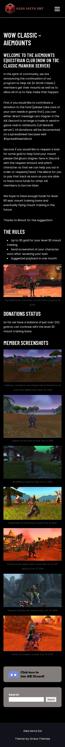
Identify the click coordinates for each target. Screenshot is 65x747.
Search (14, 695)
